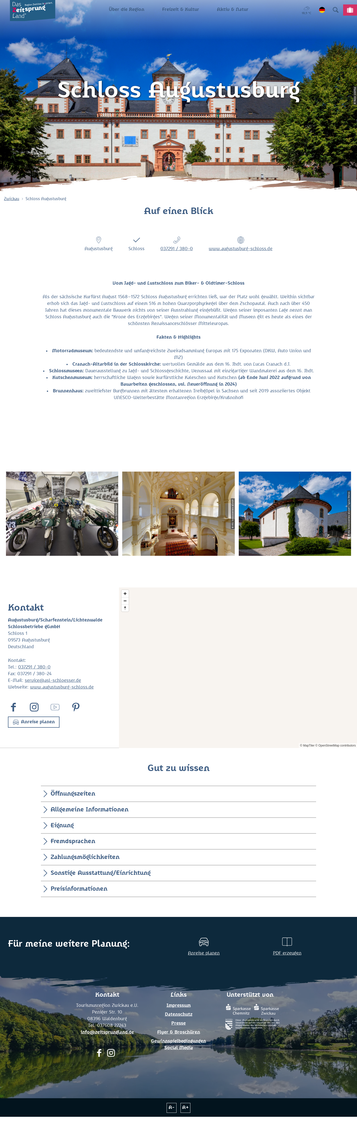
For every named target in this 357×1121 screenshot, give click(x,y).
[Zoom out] (125, 600)
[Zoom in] (125, 593)
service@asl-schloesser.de (53, 680)
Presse (178, 1023)
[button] (34, 722)
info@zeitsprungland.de (107, 1032)
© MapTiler (307, 745)
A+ (185, 1107)
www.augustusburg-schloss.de (240, 249)
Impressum (179, 1005)
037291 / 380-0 (176, 249)
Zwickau (11, 199)
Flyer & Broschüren (178, 1032)
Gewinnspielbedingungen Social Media (178, 1044)
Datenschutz (178, 1014)
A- (172, 1107)
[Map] (238, 667)
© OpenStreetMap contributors (335, 745)
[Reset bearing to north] (125, 608)
